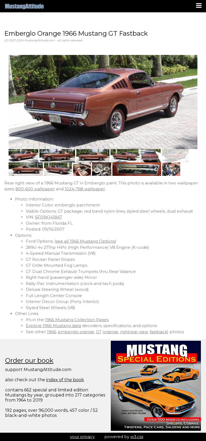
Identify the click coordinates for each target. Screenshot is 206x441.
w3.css (136, 436)
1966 (51, 331)
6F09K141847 (48, 217)
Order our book (29, 360)
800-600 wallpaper (35, 188)
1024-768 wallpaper (85, 188)
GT (98, 331)
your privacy (82, 436)
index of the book (65, 379)
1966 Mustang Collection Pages (77, 319)
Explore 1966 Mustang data (53, 325)
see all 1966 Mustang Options (85, 241)
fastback (158, 331)
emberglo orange (76, 331)
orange (111, 331)
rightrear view (134, 331)
